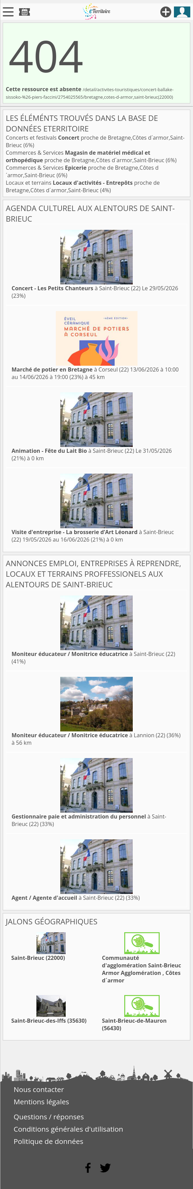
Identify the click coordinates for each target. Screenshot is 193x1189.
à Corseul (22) (70, 369)
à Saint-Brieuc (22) (76, 288)
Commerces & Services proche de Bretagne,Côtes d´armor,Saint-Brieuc (86, 156)
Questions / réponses (49, 1116)
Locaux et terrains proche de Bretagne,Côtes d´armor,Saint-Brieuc (83, 186)
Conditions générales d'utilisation (68, 1129)
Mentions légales (41, 1101)
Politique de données (48, 1141)
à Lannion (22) (88, 735)
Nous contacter (39, 1089)
